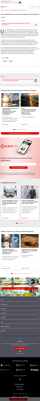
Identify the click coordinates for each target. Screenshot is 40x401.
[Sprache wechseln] (33, 7)
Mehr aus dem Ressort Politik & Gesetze (20, 133)
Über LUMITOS (19, 386)
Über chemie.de (20, 389)
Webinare (3, 317)
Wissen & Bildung (5, 326)
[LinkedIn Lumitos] (20, 379)
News (2, 299)
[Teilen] (31, 7)
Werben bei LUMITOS (19, 384)
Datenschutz (25, 396)
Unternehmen (4, 304)
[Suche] (29, 7)
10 (26, 129)
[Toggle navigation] (38, 7)
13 (27, 273)
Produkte (3, 308)
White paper (4, 313)
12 (26, 273)
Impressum (14, 396)
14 (28, 273)
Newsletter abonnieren (18, 167)
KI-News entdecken (20, 288)
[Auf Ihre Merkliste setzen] (35, 7)
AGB (20, 396)
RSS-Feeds (3, 330)
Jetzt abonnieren (20, 348)
